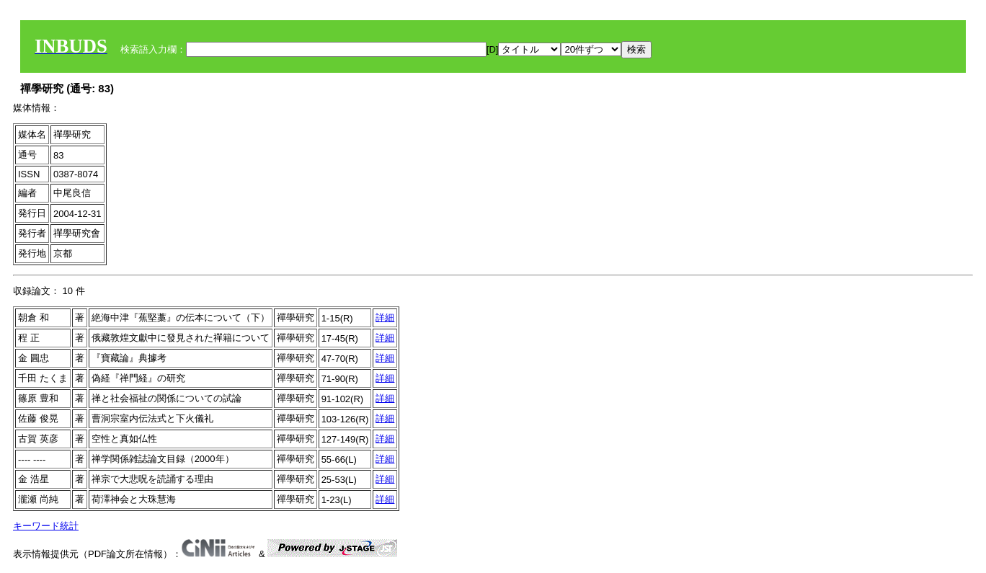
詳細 (385, 317)
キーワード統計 (46, 525)
